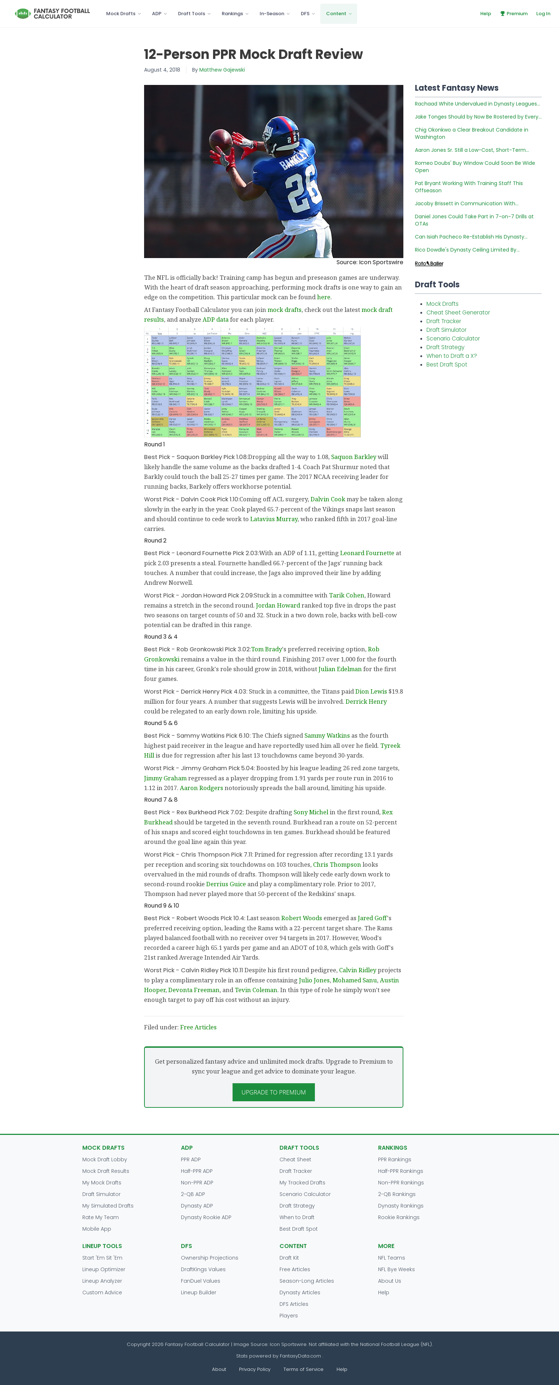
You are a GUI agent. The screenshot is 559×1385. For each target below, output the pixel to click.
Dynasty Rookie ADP (206, 1217)
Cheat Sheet (295, 1159)
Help (485, 13)
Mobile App (96, 1228)
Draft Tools (191, 13)
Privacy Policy (254, 1369)
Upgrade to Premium (274, 1092)
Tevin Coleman (256, 990)
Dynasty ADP (197, 1205)
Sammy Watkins (327, 735)
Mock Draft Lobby (104, 1159)
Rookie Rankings (399, 1217)
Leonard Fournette (367, 553)
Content (336, 13)
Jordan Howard (278, 605)
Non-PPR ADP (197, 1182)
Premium (514, 13)
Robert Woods (301, 918)
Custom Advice (102, 1292)
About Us (389, 1281)
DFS (305, 13)
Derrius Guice (226, 884)
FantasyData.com (301, 1355)
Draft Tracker (443, 321)
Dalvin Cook (328, 499)
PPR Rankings (394, 1159)
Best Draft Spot (446, 364)
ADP (156, 13)
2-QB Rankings (397, 1194)
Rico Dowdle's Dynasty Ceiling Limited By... (467, 249)
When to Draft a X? (451, 356)
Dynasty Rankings (401, 1205)
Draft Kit (289, 1257)
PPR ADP (191, 1159)
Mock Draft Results (105, 1171)
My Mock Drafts (101, 1182)
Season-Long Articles (307, 1281)
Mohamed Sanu (355, 980)
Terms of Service (303, 1369)
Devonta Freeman (194, 990)
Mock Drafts (120, 13)
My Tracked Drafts (302, 1182)
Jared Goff (372, 918)
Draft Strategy (445, 347)
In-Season (272, 13)
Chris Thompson (337, 864)
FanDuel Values (200, 1281)
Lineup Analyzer (102, 1281)
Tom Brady (266, 649)
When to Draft (297, 1217)
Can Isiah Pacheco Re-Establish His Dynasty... (471, 236)
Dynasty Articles (300, 1292)
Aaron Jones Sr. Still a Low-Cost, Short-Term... (472, 150)
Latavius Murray (274, 519)
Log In (543, 13)
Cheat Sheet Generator (458, 312)
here (323, 297)
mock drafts (285, 309)
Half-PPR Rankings (400, 1171)
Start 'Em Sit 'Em (102, 1257)
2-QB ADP (193, 1194)
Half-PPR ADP (197, 1171)
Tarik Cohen (346, 595)
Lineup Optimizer (103, 1269)
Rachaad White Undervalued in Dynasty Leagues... (477, 103)
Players (289, 1315)
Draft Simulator (446, 330)
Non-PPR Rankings (401, 1182)
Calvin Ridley (357, 970)
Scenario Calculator (453, 338)
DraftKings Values (203, 1269)
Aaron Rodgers (201, 788)
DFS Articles (294, 1304)
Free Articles (198, 1027)
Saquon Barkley (353, 457)
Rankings (232, 13)
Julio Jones (314, 980)
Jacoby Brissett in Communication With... (467, 203)
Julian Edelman (340, 669)
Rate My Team (100, 1217)
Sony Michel (311, 812)
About (219, 1369)
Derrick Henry (366, 701)
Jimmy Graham (165, 778)
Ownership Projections (209, 1257)
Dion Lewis (371, 691)
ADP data (216, 319)
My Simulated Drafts (108, 1205)
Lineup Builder (198, 1292)
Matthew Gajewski (222, 69)
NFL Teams (391, 1257)
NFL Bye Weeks (396, 1269)
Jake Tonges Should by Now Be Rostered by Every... (478, 116)
